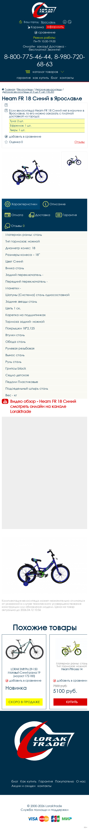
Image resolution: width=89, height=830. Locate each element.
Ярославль (48, 22)
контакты (67, 78)
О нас (81, 781)
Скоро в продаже (24, 702)
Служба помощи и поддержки (44, 810)
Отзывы (79, 142)
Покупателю (64, 781)
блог (54, 78)
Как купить (41, 78)
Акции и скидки (23, 786)
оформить (55, 27)
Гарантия (24, 78)
